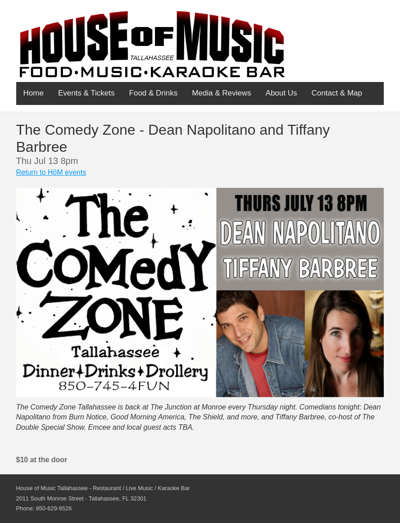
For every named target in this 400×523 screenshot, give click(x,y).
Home (33, 93)
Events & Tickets (86, 93)
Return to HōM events (51, 172)
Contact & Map (337, 93)
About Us (281, 93)
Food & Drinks (153, 93)
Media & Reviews (221, 93)
